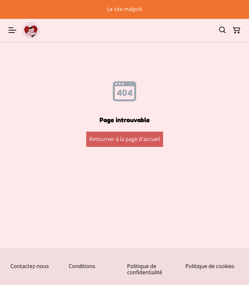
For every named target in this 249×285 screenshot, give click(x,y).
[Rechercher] (222, 30)
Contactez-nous (29, 266)
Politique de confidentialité (144, 269)
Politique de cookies (209, 266)
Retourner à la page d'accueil (124, 139)
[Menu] (12, 30)
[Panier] (237, 30)
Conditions (82, 266)
